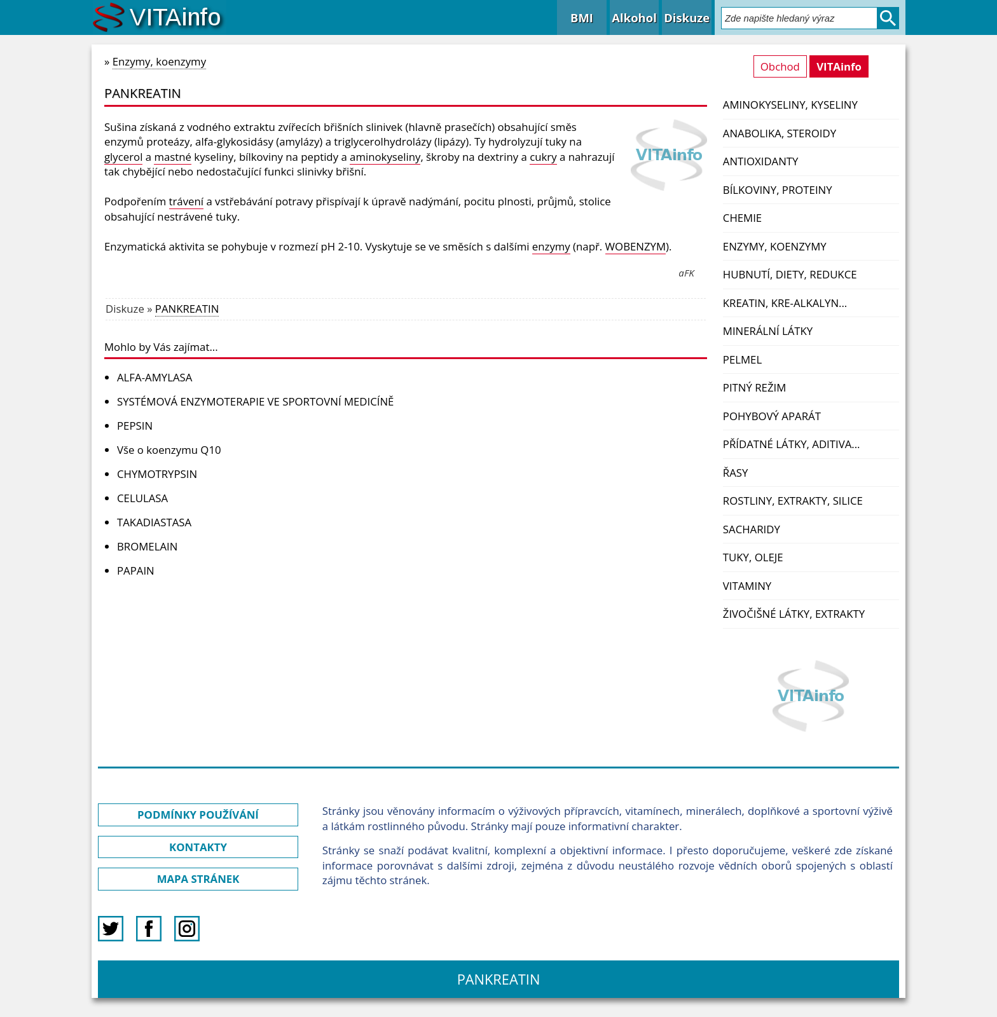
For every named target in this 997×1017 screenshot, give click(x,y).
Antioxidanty (761, 161)
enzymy (551, 246)
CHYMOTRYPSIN (157, 474)
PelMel (742, 359)
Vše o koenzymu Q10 (169, 449)
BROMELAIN (147, 546)
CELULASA (142, 498)
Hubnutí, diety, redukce (790, 274)
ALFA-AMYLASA (154, 377)
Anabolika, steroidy (779, 133)
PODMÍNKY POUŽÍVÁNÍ (198, 814)
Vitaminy (747, 585)
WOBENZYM (635, 246)
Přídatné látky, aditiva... (791, 444)
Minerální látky (768, 331)
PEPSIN (135, 425)
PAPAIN (136, 570)
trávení (186, 201)
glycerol (123, 156)
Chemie (742, 217)
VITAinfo (839, 66)
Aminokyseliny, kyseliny (790, 104)
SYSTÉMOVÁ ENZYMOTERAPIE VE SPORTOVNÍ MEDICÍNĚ (255, 401)
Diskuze (687, 17)
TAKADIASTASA (154, 522)
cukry (543, 156)
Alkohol (634, 17)
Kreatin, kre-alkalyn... (785, 303)
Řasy (735, 472)
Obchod (780, 66)
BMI (581, 17)
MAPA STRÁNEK (198, 878)
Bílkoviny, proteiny (777, 189)
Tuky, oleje (753, 557)
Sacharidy (751, 529)
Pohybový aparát (772, 416)
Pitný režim (754, 387)
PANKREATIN (187, 308)
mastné (172, 156)
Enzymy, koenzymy (775, 246)
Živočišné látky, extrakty (794, 613)
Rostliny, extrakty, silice (793, 500)
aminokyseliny (385, 156)
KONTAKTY (198, 847)
